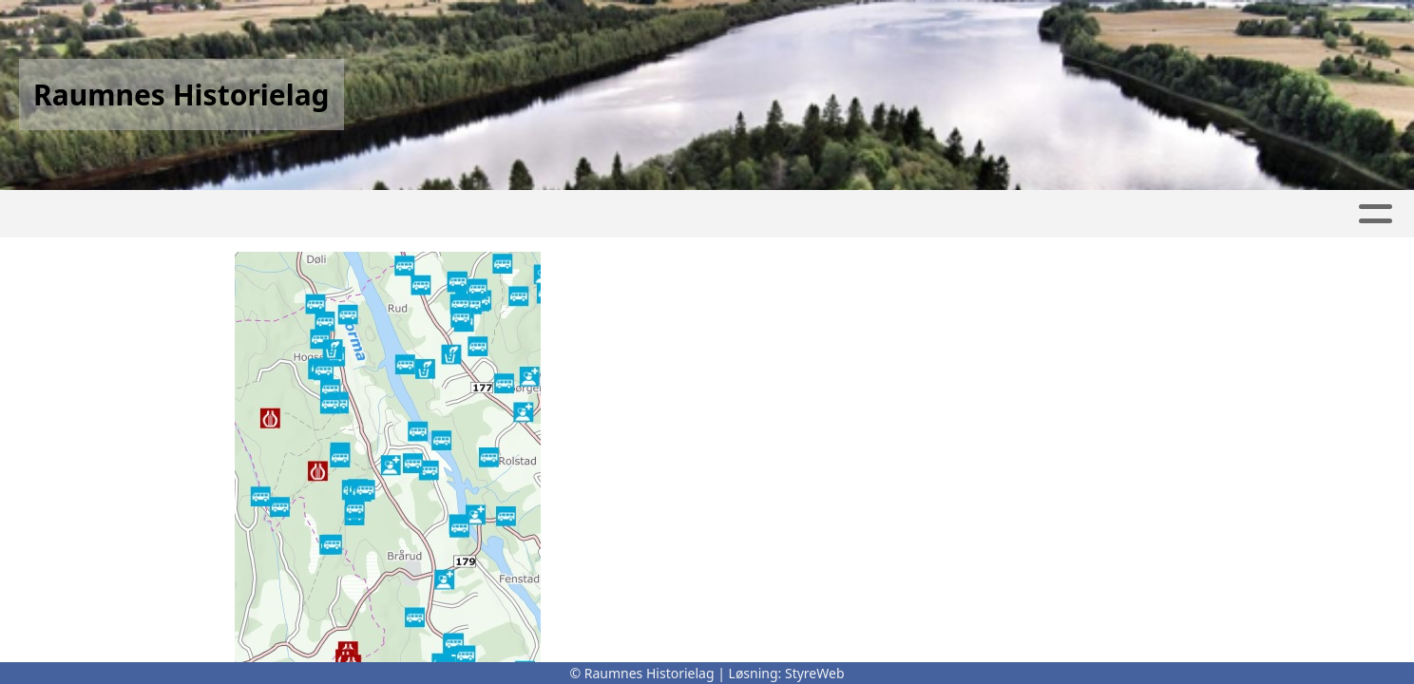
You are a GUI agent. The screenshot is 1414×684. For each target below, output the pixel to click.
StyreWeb (815, 673)
